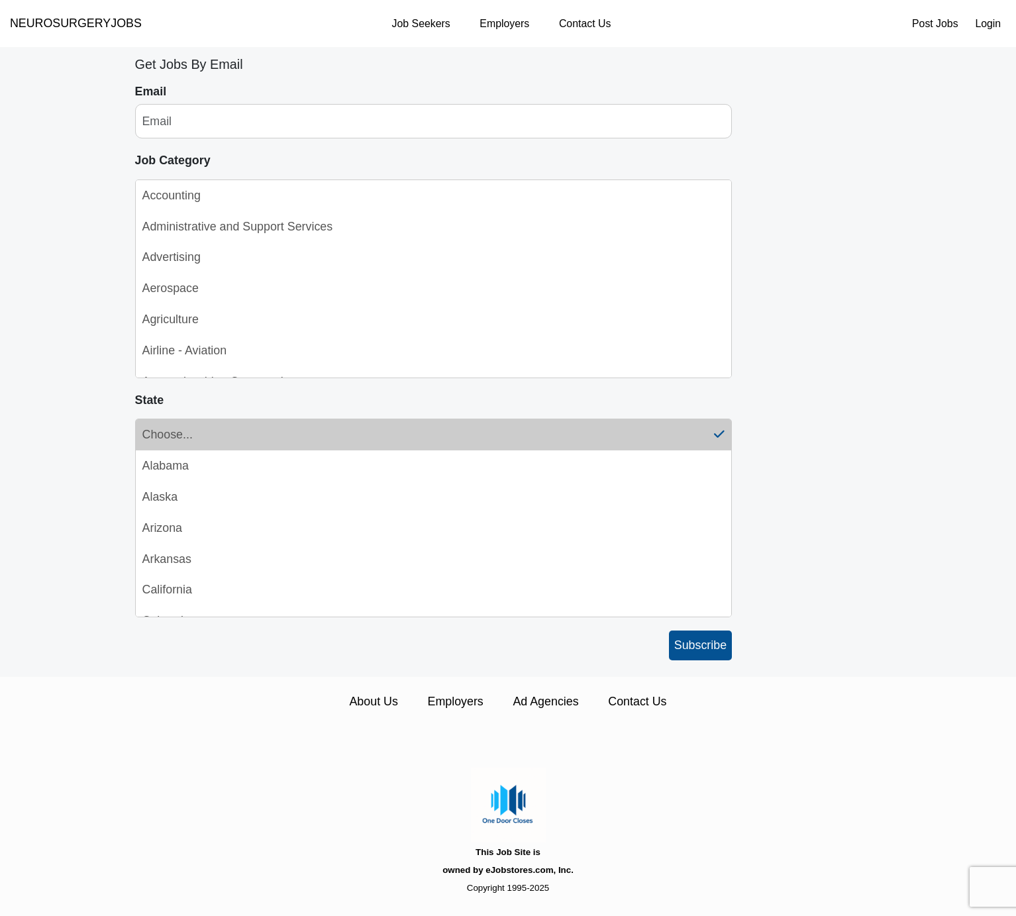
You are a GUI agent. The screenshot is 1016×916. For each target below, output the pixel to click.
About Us (373, 701)
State (149, 400)
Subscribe (700, 645)
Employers (504, 23)
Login (988, 23)
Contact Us (585, 23)
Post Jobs (935, 23)
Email (151, 91)
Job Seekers (421, 23)
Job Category (173, 160)
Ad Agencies (545, 701)
